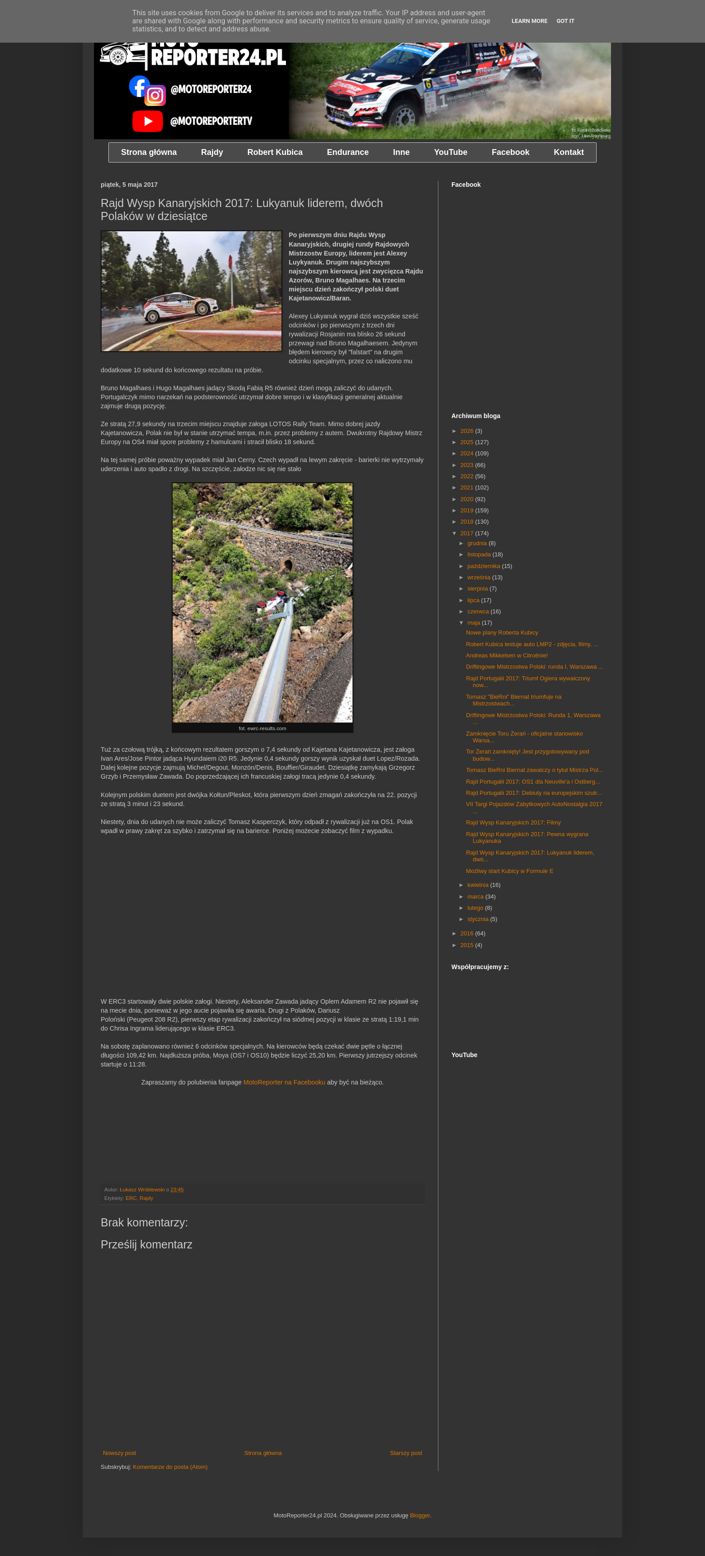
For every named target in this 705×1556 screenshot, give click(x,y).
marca (477, 896)
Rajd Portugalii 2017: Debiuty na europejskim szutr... (534, 792)
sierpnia (479, 588)
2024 (467, 453)
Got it (566, 21)
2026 (467, 431)
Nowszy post (119, 1453)
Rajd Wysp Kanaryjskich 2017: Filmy (513, 822)
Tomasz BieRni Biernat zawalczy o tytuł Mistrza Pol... (534, 770)
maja (475, 622)
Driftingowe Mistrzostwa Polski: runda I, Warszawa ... (534, 666)
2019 (467, 510)
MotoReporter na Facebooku (284, 1082)
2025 (467, 442)
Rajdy (146, 1198)
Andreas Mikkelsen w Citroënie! (507, 655)
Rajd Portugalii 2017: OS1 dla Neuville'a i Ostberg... (533, 781)
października (485, 566)
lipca (474, 600)
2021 (467, 487)
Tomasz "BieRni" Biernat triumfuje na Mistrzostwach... (513, 700)
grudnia (478, 543)
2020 (467, 499)
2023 (467, 465)
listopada (480, 554)
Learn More (530, 21)
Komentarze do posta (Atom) (170, 1466)
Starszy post (406, 1453)
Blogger (420, 1515)
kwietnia (479, 885)
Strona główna (263, 1453)
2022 (467, 476)
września (480, 577)
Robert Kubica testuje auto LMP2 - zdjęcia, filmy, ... (532, 644)
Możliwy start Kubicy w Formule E (509, 871)
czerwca (479, 611)
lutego (476, 907)
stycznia (479, 919)
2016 (467, 933)
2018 (467, 521)
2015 (467, 945)
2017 (467, 533)
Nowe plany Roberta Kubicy (502, 632)
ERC (131, 1198)
